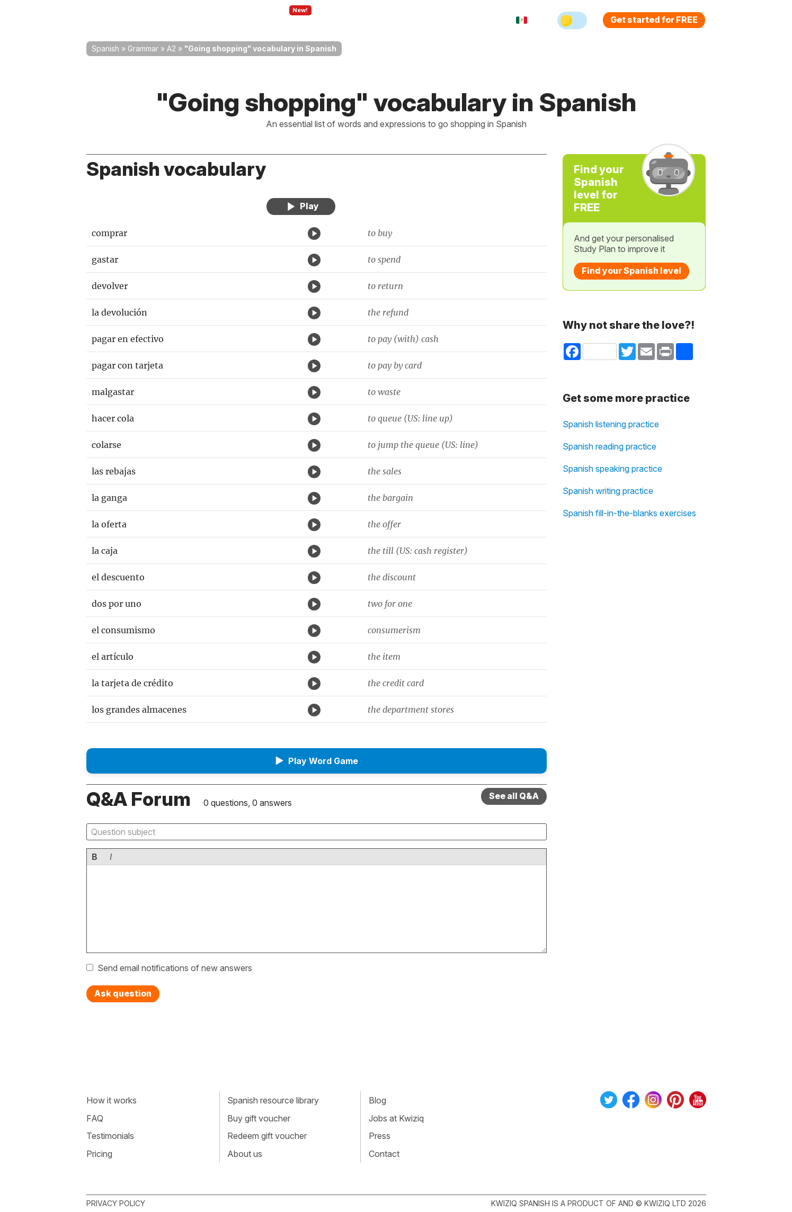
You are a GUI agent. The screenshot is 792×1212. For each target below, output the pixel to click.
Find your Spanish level (631, 270)
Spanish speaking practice (612, 468)
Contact (384, 1153)
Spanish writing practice (608, 491)
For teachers (351, 20)
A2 (171, 48)
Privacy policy (115, 1203)
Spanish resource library (273, 1100)
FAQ (94, 1118)
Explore (289, 20)
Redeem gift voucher (267, 1135)
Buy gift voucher (258, 1118)
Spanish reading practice (609, 446)
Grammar (143, 48)
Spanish (105, 48)
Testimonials (110, 1135)
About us (244, 1153)
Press (379, 1135)
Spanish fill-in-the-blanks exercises (629, 513)
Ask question (123, 993)
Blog (377, 1100)
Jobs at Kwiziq (396, 1118)
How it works (111, 1100)
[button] (316, 761)
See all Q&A (514, 796)
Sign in (452, 20)
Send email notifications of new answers (174, 968)
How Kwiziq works (217, 20)
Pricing (408, 20)
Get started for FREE (654, 19)
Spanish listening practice (611, 424)
